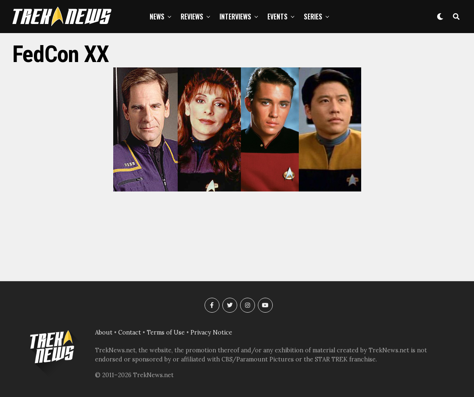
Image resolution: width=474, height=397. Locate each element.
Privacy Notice (211, 332)
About (103, 332)
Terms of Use (166, 332)
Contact (129, 332)
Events (277, 17)
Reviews (192, 17)
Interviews (235, 17)
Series (313, 17)
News (157, 17)
